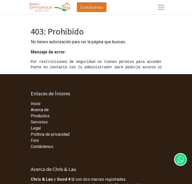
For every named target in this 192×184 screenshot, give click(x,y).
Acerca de (40, 109)
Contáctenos (91, 7)
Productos (40, 115)
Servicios (39, 122)
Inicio (36, 103)
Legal (36, 128)
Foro (35, 140)
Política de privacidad (50, 134)
